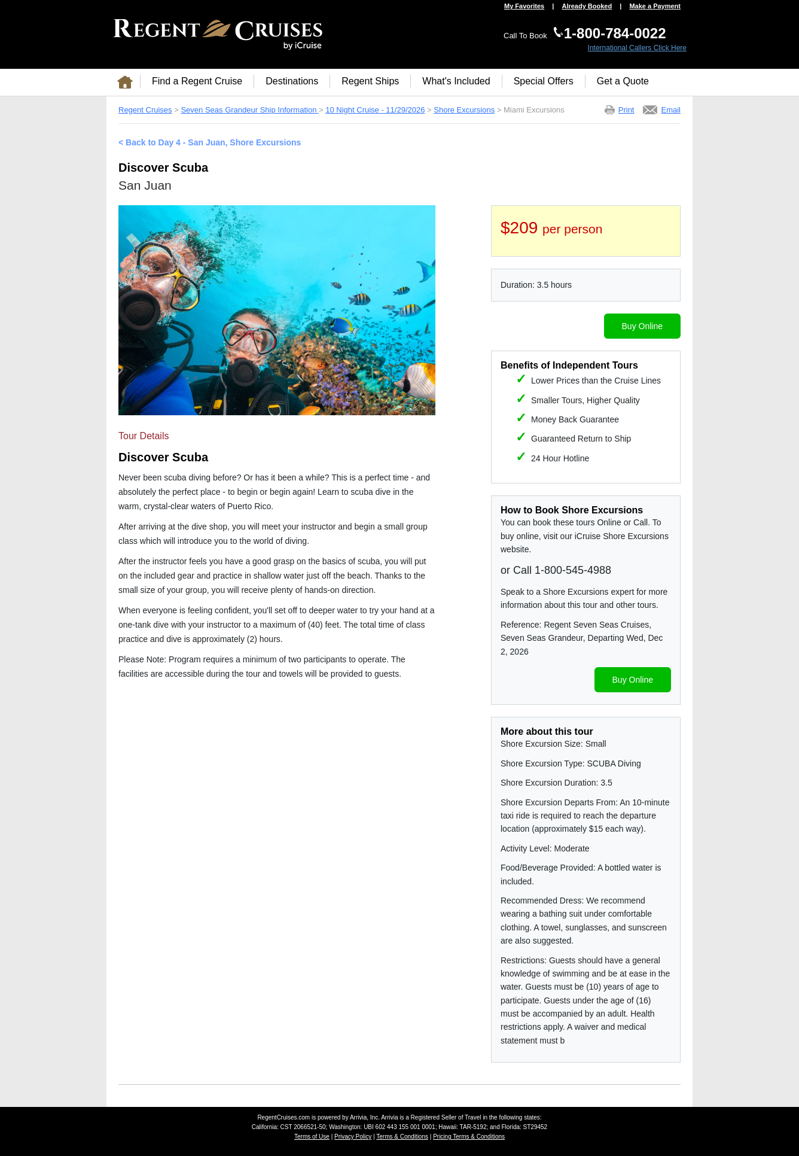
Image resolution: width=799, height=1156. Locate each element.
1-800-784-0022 (615, 33)
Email (671, 109)
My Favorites (524, 6)
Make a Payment (655, 6)
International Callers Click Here (637, 48)
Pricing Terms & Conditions (469, 1136)
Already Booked (587, 6)
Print (626, 109)
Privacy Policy (352, 1136)
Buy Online (642, 326)
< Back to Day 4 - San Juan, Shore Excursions (209, 142)
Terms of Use (312, 1136)
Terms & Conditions (402, 1136)
